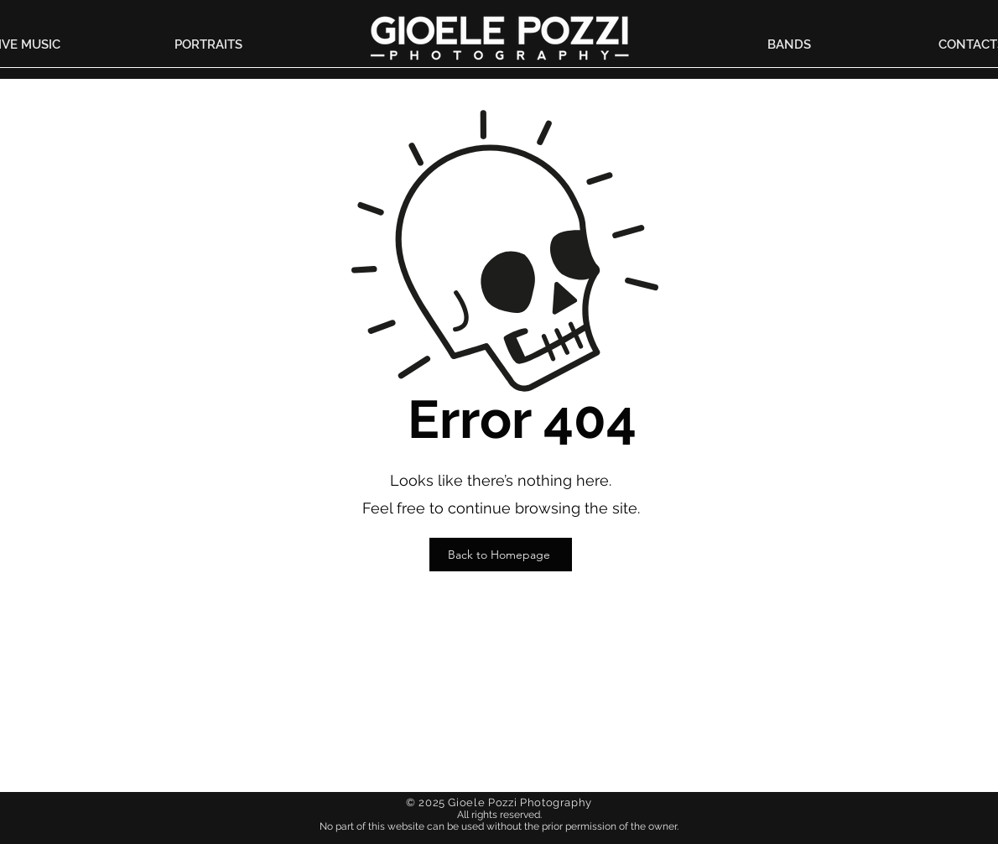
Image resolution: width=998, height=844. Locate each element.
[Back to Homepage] (500, 554)
